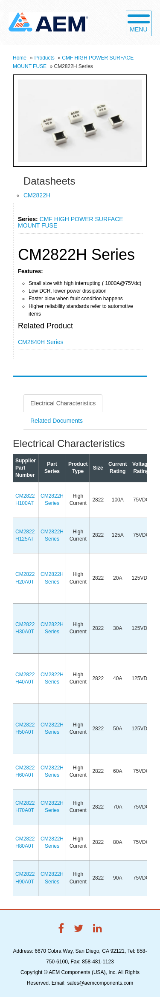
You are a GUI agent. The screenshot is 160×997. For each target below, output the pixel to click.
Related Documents (56, 420)
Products (44, 58)
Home (19, 58)
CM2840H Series (41, 342)
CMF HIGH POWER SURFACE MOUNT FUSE (70, 222)
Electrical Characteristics (63, 403)
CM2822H (36, 195)
